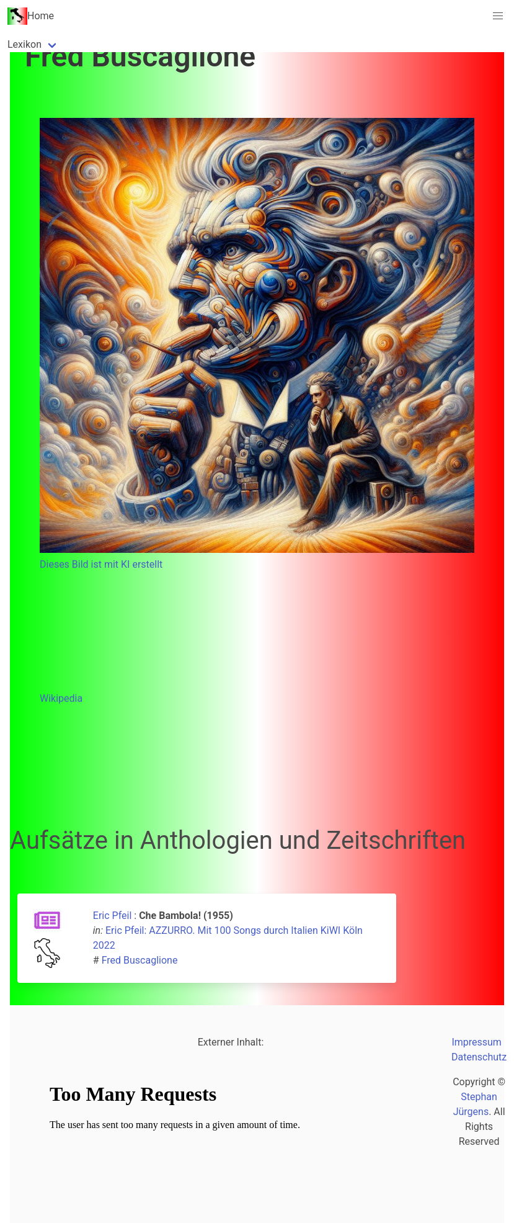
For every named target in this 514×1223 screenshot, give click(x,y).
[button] (498, 16)
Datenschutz (479, 1057)
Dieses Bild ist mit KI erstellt (101, 564)
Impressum (476, 1042)
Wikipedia (61, 698)
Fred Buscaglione (140, 960)
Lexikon (24, 44)
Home (30, 16)
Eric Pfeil (112, 915)
